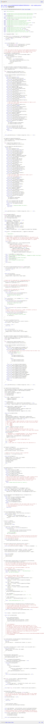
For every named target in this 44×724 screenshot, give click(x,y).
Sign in (42, 1)
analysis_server (37, 5)
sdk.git (5, 5)
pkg (32, 5)
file (23, 9)
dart (2, 5)
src (4, 6)
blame (29, 9)
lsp (6, 6)
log (25, 9)
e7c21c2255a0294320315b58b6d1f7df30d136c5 (18, 5)
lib (1, 6)
